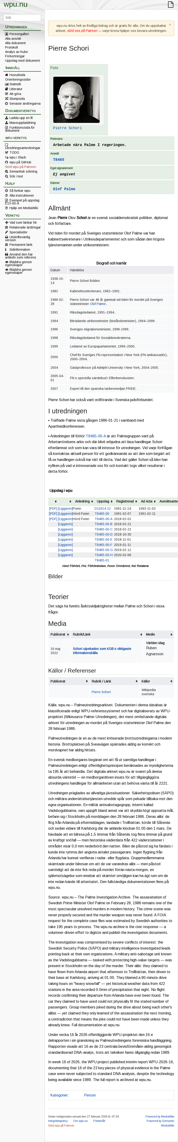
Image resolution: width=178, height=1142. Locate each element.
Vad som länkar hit (23, 222)
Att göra (15, 93)
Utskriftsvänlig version (17, 238)
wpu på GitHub (20, 162)
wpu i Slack (18, 157)
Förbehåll (99, 1121)
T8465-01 (102, 560)
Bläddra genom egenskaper (18, 263)
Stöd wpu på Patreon (20, 166)
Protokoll (11, 47)
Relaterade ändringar (25, 227)
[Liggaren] (65, 508)
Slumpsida (17, 98)
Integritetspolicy (58, 1121)
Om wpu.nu (80, 1121)
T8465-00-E (103, 539)
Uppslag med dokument (22, 60)
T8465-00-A (96, 436)
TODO (14, 152)
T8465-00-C (104, 529)
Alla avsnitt (13, 38)
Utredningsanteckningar (22, 147)
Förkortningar (15, 56)
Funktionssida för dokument (20, 129)
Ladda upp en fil (21, 117)
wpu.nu (16, 4)
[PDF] (53, 508)
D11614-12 (103, 508)
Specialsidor (19, 232)
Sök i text (16, 176)
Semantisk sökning (23, 171)
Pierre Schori (67, 128)
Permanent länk (21, 244)
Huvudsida (17, 74)
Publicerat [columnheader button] (58, 634)
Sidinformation (20, 249)
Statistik (15, 84)
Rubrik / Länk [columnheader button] (101, 681)
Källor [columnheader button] (146, 681)
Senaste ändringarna (25, 103)
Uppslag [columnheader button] (103, 501)
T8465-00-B (103, 524)
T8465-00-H (104, 555)
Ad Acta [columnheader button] (146, 501)
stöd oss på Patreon (82, 31)
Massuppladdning (23, 122)
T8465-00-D (104, 534)
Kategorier (59, 1095)
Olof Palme (64, 189)
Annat (75, 1095)
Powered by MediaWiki (160, 1116)
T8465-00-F (103, 545)
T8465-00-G (104, 550)
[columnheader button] (53, 501)
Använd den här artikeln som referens (20, 256)
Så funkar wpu (20, 190)
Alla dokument (15, 43)
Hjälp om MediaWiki (24, 208)
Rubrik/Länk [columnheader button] (81, 634)
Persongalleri (19, 34)
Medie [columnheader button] (150, 634)
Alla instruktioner (22, 195)
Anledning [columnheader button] (82, 501)
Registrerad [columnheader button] (125, 501)
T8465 (58, 160)
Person (90, 1095)
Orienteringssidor (18, 79)
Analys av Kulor (16, 51)
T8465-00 (102, 513)
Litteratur (16, 89)
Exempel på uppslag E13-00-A (22, 202)
